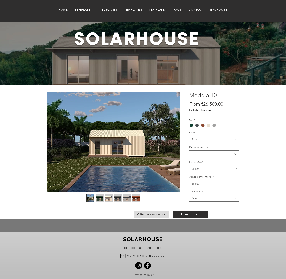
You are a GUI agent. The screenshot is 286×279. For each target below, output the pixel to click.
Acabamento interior (201, 176)
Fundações (196, 161)
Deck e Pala (196, 132)
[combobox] (214, 139)
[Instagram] (138, 265)
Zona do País (197, 191)
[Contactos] (190, 214)
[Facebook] (147, 265)
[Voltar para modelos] (151, 214)
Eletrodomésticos (199, 147)
